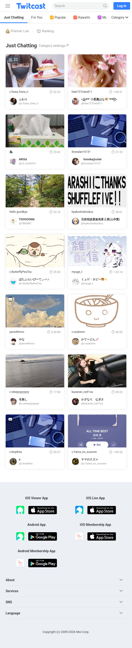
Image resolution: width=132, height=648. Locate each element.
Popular (58, 18)
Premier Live (17, 31)
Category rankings (54, 46)
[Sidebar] (7, 6)
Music (104, 18)
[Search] (105, 6)
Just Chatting (14, 17)
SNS (9, 602)
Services (12, 591)
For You (36, 17)
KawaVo (81, 18)
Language (13, 613)
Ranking (45, 31)
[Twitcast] (32, 6)
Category (119, 17)
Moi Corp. (82, 632)
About (10, 580)
